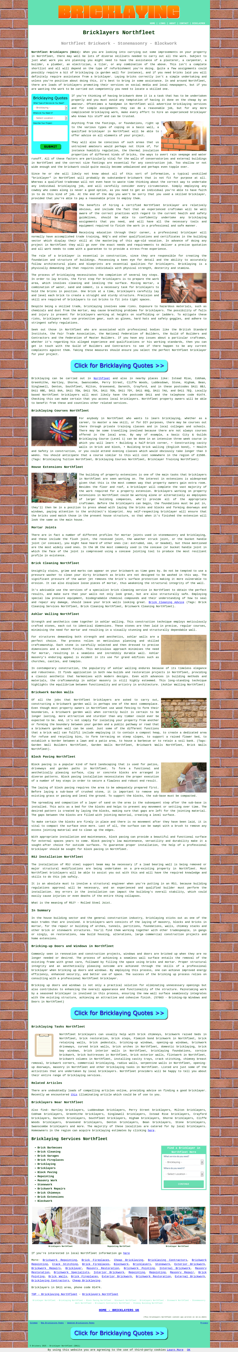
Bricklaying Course (94, 438)
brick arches (123, 1046)
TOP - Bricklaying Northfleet (54, 1294)
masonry (59, 1067)
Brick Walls (57, 1276)
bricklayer (97, 131)
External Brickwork (190, 1276)
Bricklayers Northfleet (100, 1294)
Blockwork (121, 1264)
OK (188, 1349)
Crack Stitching (65, 1264)
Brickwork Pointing (139, 1268)
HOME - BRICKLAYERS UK (119, 1310)
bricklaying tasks (121, 1067)
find (44, 1110)
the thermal (131, 150)
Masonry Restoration (103, 1268)
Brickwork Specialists (71, 1272)
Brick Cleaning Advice (166, 602)
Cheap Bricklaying (128, 1260)
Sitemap (33, 1323)
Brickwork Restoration (153, 1276)
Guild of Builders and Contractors (101, 346)
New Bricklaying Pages (52, 1323)
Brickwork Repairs (46, 1268)
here (151, 1130)
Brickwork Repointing (60, 1260)
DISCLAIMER (198, 23)
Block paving (41, 764)
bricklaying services (190, 104)
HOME (152, 23)
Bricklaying (40, 378)
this (74, 1094)
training (92, 236)
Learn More (175, 1349)
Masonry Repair (182, 1272)
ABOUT (172, 23)
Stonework (162, 1264)
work (47, 248)
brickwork (71, 166)
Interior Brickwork (109, 1272)
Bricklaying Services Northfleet (69, 1139)
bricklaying (66, 274)
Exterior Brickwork (189, 1264)
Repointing (137, 1272)
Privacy (204, 1323)
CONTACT (184, 23)
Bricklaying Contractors (167, 1260)
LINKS (162, 23)
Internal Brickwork (175, 1268)
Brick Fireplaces (95, 1260)
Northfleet (102, 378)
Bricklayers (142, 1264)
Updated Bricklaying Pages (80, 1323)
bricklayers (155, 310)
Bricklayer (73, 1268)
